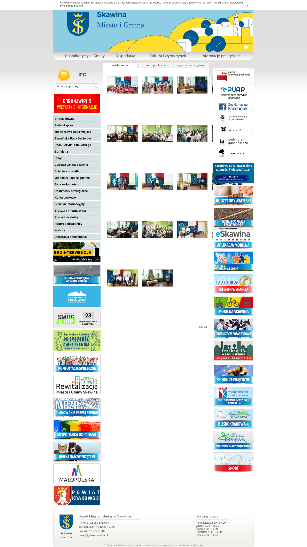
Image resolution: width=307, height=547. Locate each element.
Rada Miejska (64, 125)
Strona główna (64, 118)
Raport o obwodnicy (68, 223)
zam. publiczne (156, 65)
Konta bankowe (65, 197)
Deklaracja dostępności (71, 237)
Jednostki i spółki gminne (72, 177)
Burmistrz (61, 151)
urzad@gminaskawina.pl (93, 535)
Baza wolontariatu (67, 184)
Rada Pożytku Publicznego (73, 145)
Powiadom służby (67, 217)
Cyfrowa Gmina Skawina (71, 164)
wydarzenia (120, 65)
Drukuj (203, 326)
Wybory (60, 230)
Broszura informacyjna (70, 210)
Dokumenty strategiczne (71, 191)
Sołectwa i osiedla (67, 171)
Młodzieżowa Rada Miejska (73, 132)
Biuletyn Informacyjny (70, 204)
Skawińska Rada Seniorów (73, 138)
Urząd (59, 158)
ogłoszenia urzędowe (191, 65)
